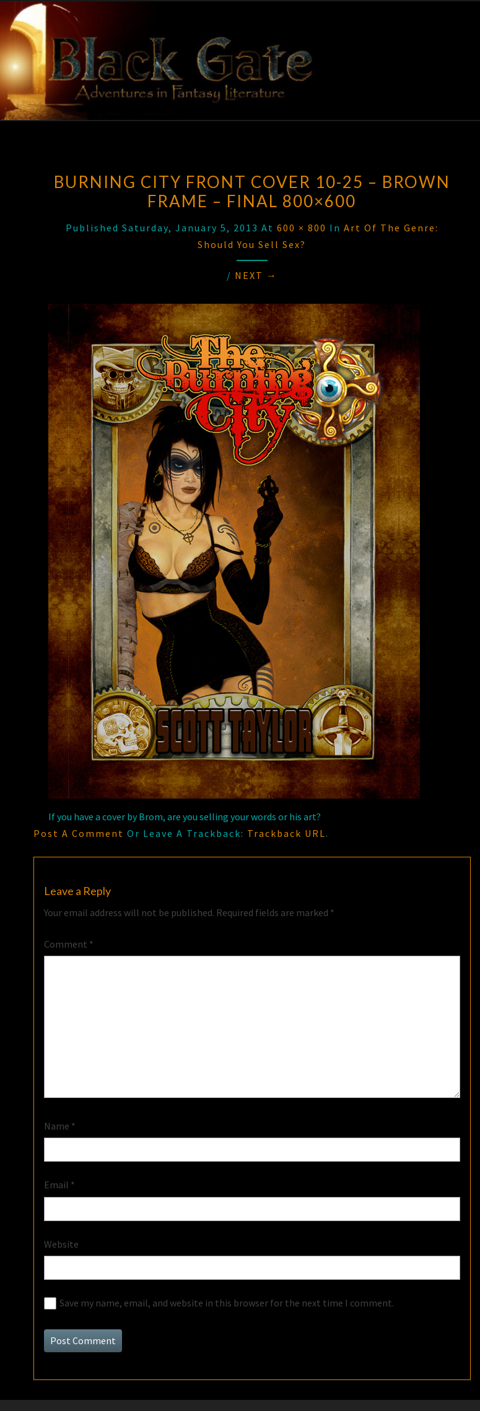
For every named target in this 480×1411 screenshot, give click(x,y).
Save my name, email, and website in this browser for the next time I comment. (226, 1303)
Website (61, 1244)
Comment (69, 944)
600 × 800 (301, 227)
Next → (256, 275)
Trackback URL (286, 833)
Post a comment (78, 833)
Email (59, 1184)
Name (60, 1126)
